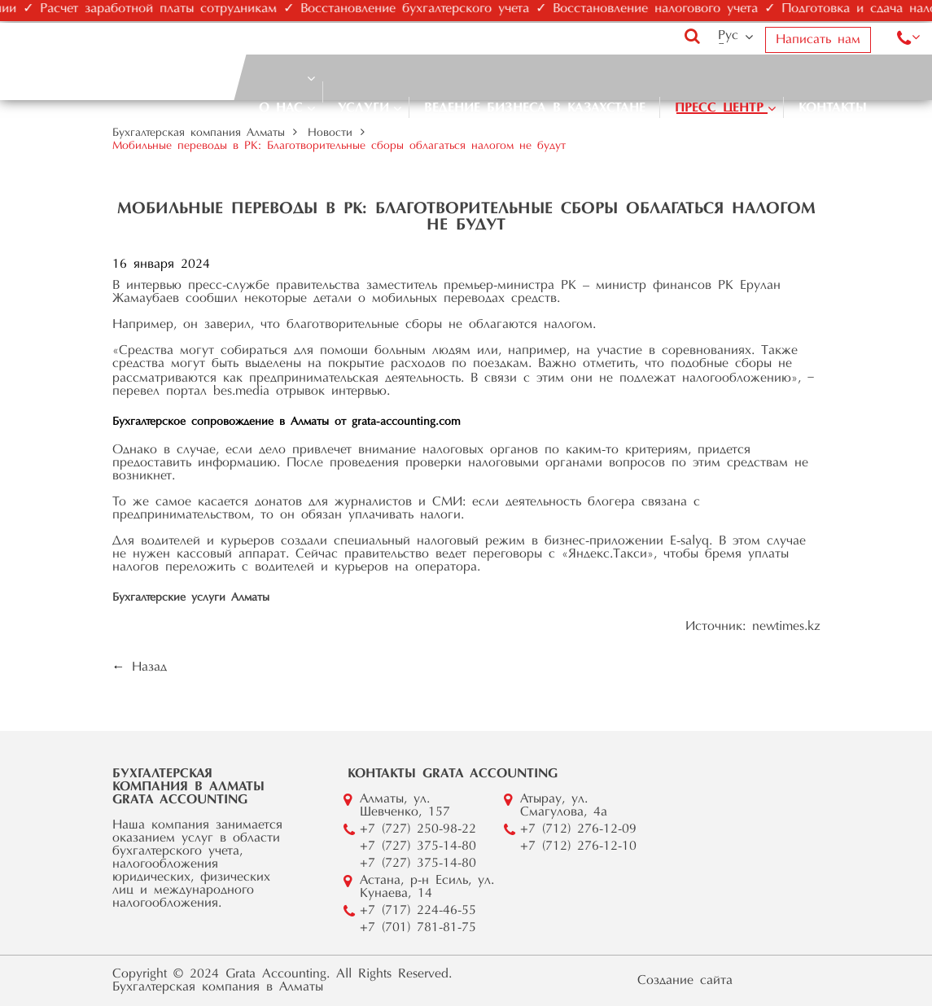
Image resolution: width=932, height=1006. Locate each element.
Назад (149, 667)
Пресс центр (719, 108)
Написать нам (818, 39)
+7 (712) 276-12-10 (578, 846)
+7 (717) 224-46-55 (418, 910)
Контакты (833, 108)
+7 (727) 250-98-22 (418, 829)
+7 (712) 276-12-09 (578, 829)
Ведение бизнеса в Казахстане (534, 108)
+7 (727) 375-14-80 (418, 846)
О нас (281, 108)
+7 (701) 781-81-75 (418, 927)
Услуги (363, 108)
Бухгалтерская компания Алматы (198, 133)
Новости (330, 133)
